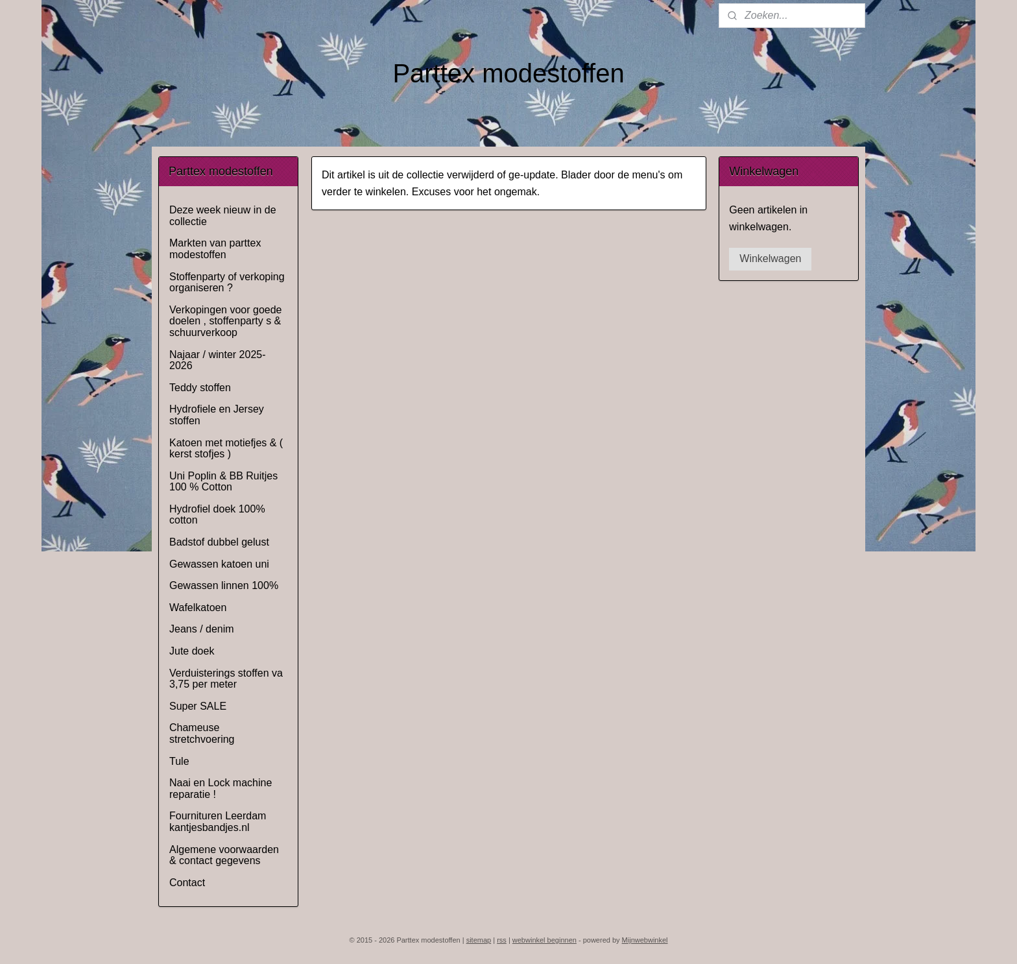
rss (502, 940)
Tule (179, 761)
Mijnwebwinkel (645, 940)
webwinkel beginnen (544, 940)
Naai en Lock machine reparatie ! (220, 788)
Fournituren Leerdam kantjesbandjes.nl (217, 821)
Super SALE (197, 706)
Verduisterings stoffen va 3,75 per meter (226, 679)
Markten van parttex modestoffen (215, 248)
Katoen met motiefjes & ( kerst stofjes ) (226, 448)
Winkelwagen (770, 258)
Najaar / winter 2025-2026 (217, 360)
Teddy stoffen (200, 387)
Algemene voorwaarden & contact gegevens (224, 855)
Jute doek (191, 651)
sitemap (479, 940)
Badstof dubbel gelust (219, 542)
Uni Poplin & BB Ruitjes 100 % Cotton (223, 481)
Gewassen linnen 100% (223, 585)
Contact (187, 882)
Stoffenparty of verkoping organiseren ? (227, 282)
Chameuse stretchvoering (202, 733)
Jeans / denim (201, 628)
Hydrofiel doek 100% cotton (217, 514)
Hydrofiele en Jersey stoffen (216, 415)
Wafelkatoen (197, 607)
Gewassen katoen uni (219, 564)
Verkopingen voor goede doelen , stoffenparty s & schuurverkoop (225, 321)
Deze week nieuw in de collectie (222, 215)
